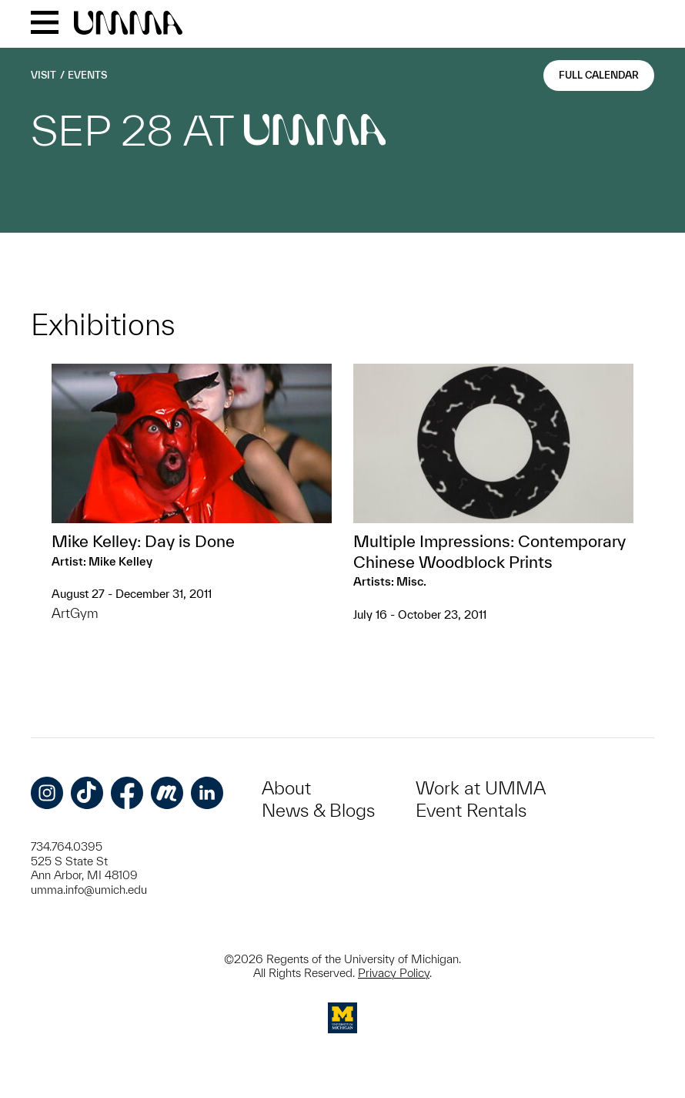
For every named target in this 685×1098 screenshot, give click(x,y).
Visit (43, 75)
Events (87, 75)
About (286, 787)
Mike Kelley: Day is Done (143, 541)
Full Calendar (599, 75)
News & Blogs (318, 810)
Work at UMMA (481, 787)
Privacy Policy (393, 972)
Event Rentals (471, 810)
